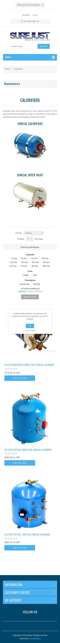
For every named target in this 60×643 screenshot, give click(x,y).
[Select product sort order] (34, 233)
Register (26, 15)
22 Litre (13, 262)
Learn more (30, 330)
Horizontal (24, 284)
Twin (35, 275)
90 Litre (35, 266)
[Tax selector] (30, 5)
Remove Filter (30, 297)
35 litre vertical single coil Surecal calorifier (28, 449)
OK (30, 326)
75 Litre (24, 266)
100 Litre (46, 266)
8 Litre (24, 258)
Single (25, 275)
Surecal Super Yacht (30, 175)
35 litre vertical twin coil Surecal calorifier (27, 534)
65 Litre (13, 266)
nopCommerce (34, 639)
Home (7, 69)
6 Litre (14, 258)
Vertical (36, 284)
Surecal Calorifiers (30, 124)
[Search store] (24, 46)
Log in (35, 15)
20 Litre (45, 258)
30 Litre (24, 262)
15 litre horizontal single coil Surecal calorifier (29, 365)
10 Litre (34, 258)
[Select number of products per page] (29, 239)
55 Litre (46, 262)
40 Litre (35, 262)
